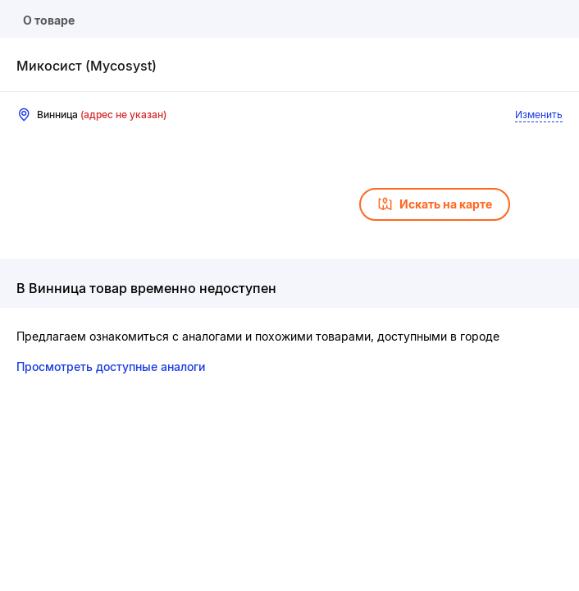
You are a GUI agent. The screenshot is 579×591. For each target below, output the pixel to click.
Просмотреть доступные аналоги (110, 366)
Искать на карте (434, 204)
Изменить (539, 114)
